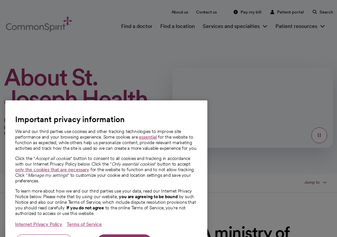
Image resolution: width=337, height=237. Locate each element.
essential (148, 159)
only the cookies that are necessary (52, 192)
